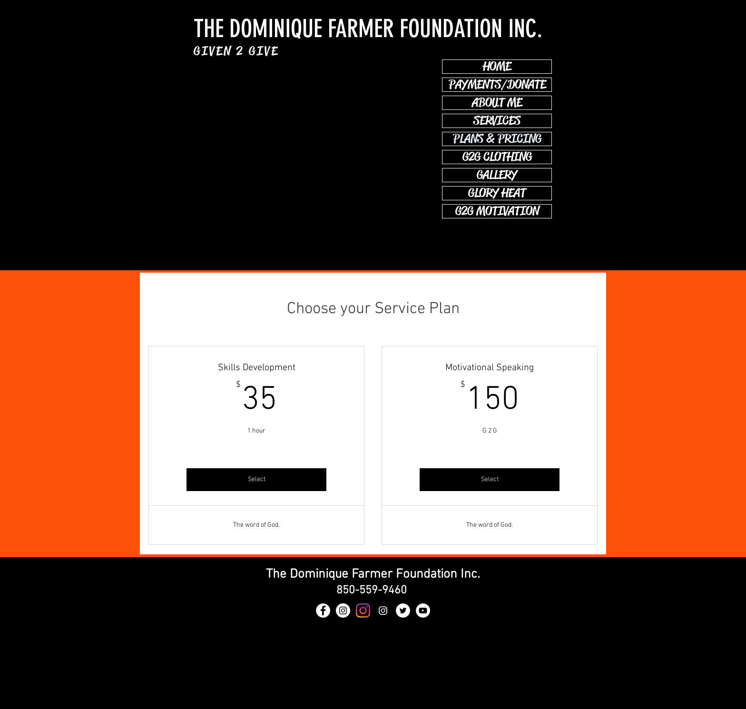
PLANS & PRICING (497, 139)
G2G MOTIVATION (497, 211)
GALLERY (497, 175)
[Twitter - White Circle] (403, 610)
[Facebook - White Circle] (323, 610)
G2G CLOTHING (497, 157)
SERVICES (496, 121)
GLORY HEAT (497, 193)
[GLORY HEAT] (343, 610)
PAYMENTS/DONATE (497, 84)
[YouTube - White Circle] (423, 610)
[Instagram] (383, 610)
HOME (497, 66)
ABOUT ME (497, 102)
